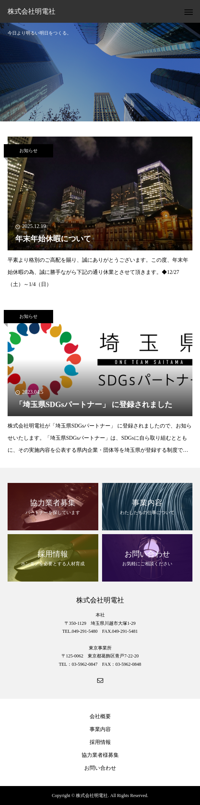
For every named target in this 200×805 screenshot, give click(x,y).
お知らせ (28, 150)
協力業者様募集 (100, 755)
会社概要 (100, 716)
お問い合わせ (100, 768)
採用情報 (100, 742)
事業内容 (100, 729)
